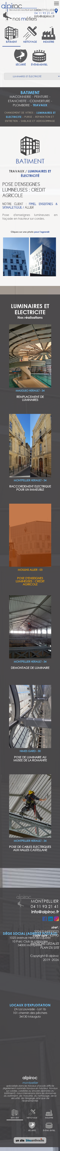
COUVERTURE (40, 101)
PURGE (28, 116)
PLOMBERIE (21, 105)
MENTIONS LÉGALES (44, 943)
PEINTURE (41, 96)
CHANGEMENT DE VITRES (18, 112)
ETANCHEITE (17, 101)
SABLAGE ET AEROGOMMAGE (38, 121)
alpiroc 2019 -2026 (51, 958)
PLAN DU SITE (49, 947)
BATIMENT (30, 92)
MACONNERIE (20, 96)
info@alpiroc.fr (44, 16)
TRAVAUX (40, 105)
